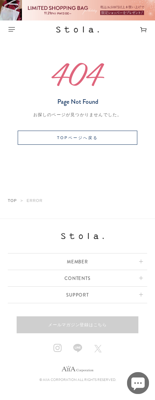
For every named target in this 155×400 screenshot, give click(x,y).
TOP (12, 200)
